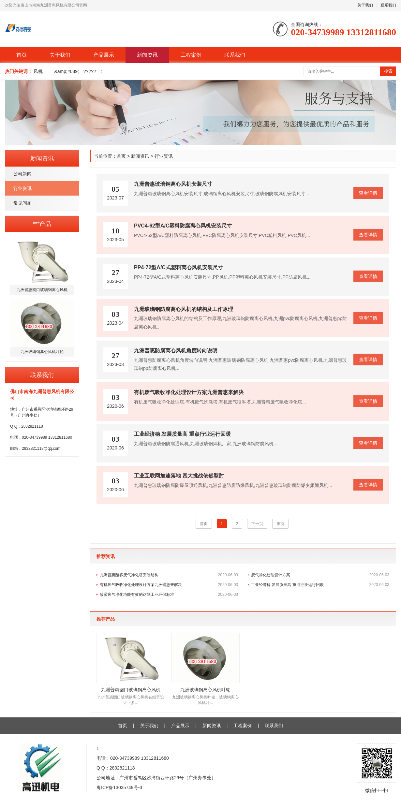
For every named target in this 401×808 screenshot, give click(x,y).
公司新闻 (22, 173)
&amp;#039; (66, 71)
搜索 (388, 71)
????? (89, 71)
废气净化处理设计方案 (320, 575)
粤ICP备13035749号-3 (119, 787)
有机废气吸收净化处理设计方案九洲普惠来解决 (169, 585)
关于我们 (365, 5)
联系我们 (388, 5)
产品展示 (103, 55)
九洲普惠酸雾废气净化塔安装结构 (169, 575)
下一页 (257, 524)
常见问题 (22, 203)
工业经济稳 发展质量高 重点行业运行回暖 (320, 585)
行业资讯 (22, 188)
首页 (21, 55)
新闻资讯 (147, 55)
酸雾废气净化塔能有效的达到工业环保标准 (169, 594)
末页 (280, 524)
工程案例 (191, 55)
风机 (38, 71)
